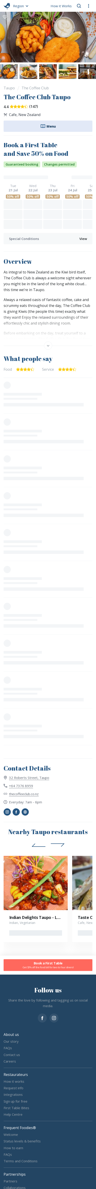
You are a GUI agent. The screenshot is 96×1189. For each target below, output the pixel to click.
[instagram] (53, 1017)
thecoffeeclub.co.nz (24, 794)
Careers (10, 1061)
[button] (20, 6)
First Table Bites (16, 1108)
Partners (10, 1181)
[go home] (7, 5)
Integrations (13, 1094)
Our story (11, 1041)
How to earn (13, 1147)
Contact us (12, 1054)
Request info (13, 1088)
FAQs (8, 1048)
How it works (14, 1081)
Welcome (11, 1134)
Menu (48, 126)
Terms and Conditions (21, 1161)
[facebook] (42, 1017)
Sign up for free (15, 1101)
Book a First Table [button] (48, 965)
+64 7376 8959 (21, 785)
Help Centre (13, 1114)
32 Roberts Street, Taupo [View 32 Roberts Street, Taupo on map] (29, 777)
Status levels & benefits (22, 1141)
